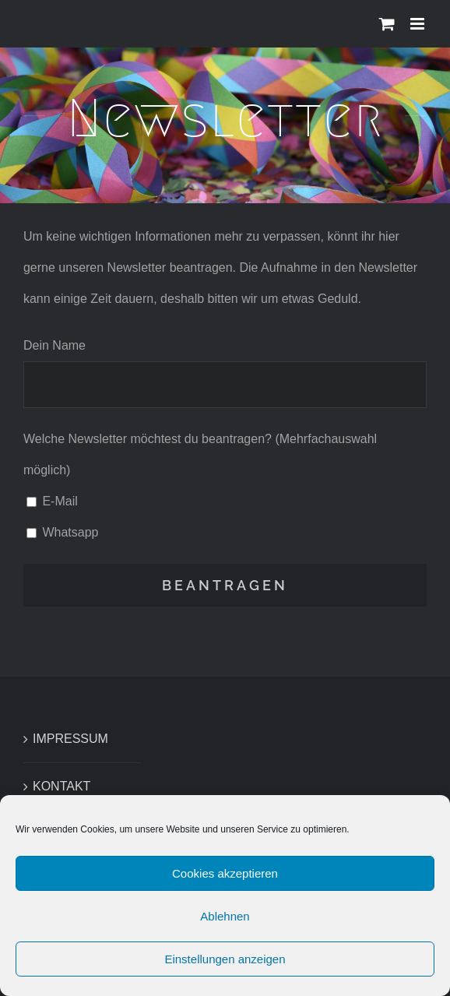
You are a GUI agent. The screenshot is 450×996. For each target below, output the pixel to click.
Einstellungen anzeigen (224, 960)
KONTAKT (61, 786)
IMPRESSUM (70, 738)
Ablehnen (224, 917)
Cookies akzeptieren (225, 875)
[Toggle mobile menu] (418, 24)
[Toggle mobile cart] (387, 24)
